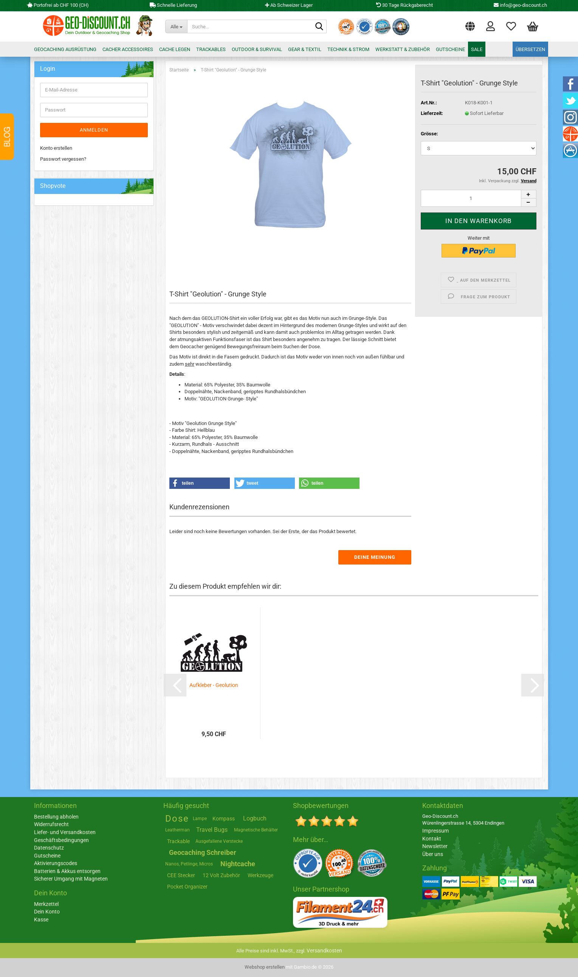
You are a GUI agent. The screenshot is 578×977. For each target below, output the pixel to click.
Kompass (223, 819)
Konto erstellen (56, 148)
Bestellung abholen (56, 817)
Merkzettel (511, 25)
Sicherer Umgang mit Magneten (71, 879)
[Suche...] (176, 26)
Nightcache (237, 864)
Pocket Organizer (187, 887)
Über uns (432, 854)
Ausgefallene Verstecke (219, 841)
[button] (470, 24)
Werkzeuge (260, 875)
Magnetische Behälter (256, 830)
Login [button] (490, 25)
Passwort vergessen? (63, 159)
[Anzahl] (478, 198)
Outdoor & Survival (257, 49)
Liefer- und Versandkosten (65, 832)
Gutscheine (450, 49)
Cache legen (174, 49)
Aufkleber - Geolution (213, 685)
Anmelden (94, 130)
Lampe (200, 818)
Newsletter (435, 846)
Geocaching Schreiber (202, 852)
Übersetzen (530, 49)
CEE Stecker (181, 875)
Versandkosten (324, 951)
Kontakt (431, 839)
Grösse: (429, 133)
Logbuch (255, 818)
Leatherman (177, 830)
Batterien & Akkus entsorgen (67, 871)
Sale (476, 49)
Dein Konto (47, 912)
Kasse (41, 920)
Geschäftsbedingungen (61, 840)
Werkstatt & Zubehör (402, 49)
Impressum (435, 831)
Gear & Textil (304, 49)
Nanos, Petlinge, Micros (189, 864)
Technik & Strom (348, 49)
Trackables (211, 49)
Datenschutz (49, 848)
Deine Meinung (374, 557)
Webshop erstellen (265, 967)
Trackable (178, 841)
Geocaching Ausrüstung (65, 49)
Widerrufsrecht (51, 824)
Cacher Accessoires (127, 49)
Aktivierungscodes (55, 863)
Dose (177, 818)
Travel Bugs (212, 829)
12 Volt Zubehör (221, 875)
